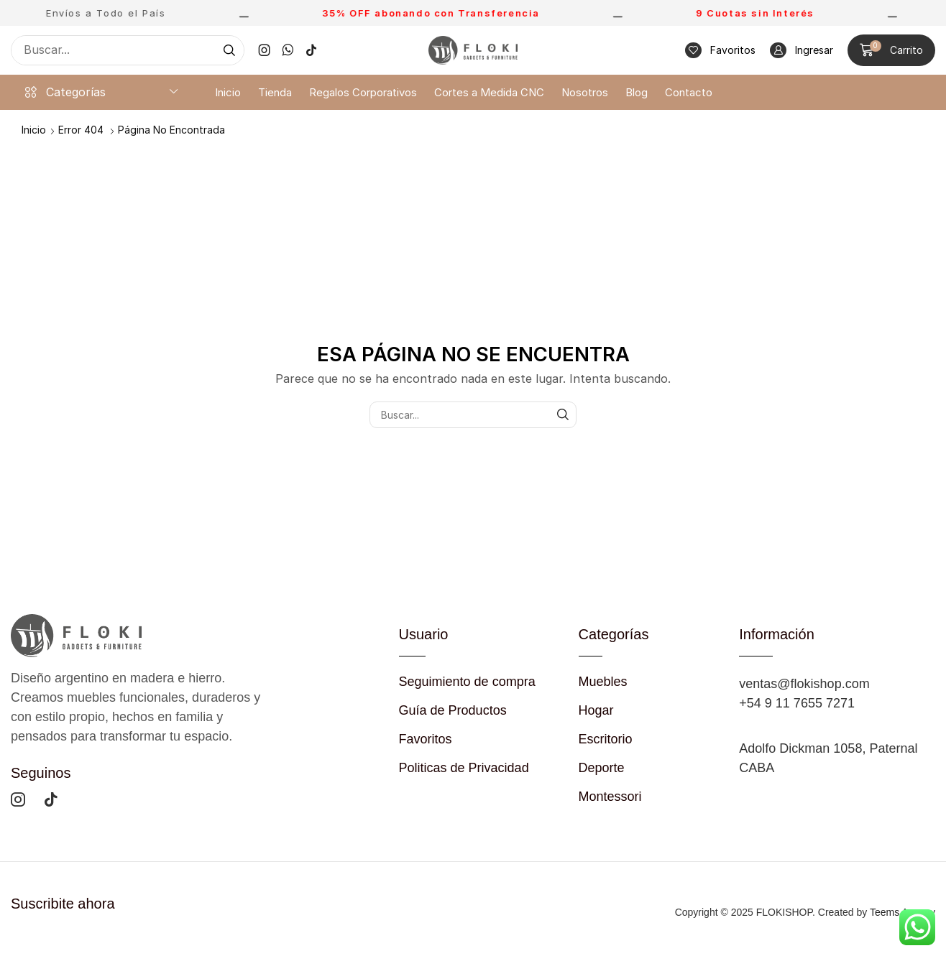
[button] (720, 50)
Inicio (34, 130)
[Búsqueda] (229, 50)
